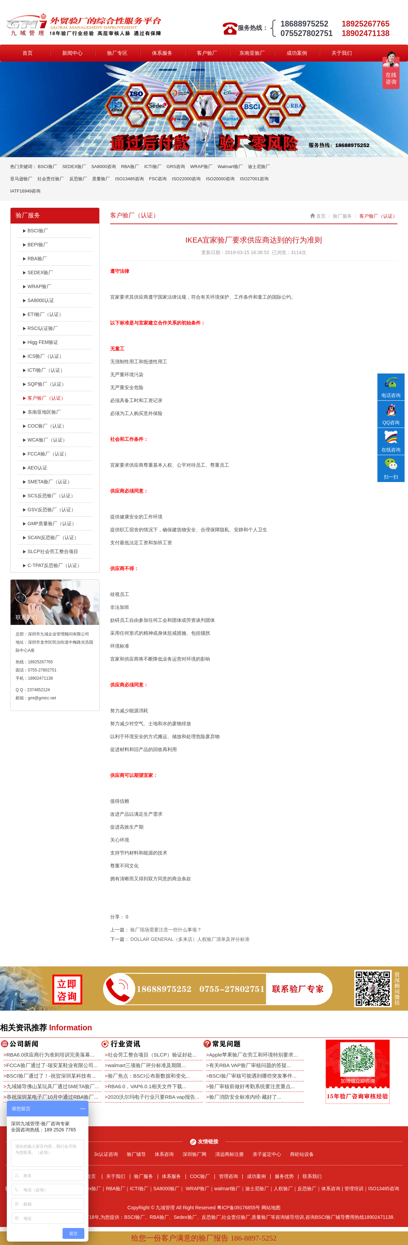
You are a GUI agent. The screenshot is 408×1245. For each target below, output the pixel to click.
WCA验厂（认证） (44, 440)
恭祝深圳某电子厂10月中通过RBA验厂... (52, 1097)
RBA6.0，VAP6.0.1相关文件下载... (147, 1086)
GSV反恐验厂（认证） (49, 509)
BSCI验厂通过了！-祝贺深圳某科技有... (51, 1076)
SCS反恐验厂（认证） (48, 495)
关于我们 (342, 53)
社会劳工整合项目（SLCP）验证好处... (152, 1055)
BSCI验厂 (47, 166)
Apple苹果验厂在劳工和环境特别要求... (253, 1055)
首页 (27, 53)
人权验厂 (283, 1188)
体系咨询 (164, 1154)
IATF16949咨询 (25, 191)
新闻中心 (72, 53)
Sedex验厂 (89, 1188)
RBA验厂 (130, 166)
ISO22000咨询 (186, 178)
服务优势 (284, 1176)
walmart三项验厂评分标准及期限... (147, 1065)
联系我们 (312, 1176)
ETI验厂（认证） (43, 314)
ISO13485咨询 (129, 178)
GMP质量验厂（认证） (49, 523)
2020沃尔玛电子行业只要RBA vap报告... (153, 1097)
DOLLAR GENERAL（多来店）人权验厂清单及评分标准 (190, 939)
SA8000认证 (38, 300)
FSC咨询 (158, 178)
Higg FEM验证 (40, 342)
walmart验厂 (227, 1188)
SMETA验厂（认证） (47, 481)
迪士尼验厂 (259, 166)
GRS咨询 (176, 166)
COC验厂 (200, 1176)
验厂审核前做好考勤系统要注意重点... (252, 1086)
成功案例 (297, 53)
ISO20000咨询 (220, 178)
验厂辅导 (136, 1154)
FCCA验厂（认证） (45, 453)
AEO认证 (34, 467)
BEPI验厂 (35, 244)
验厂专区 (117, 53)
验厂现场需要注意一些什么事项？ (166, 929)
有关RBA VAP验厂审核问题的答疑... (250, 1065)
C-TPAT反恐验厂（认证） (52, 565)
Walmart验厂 (230, 166)
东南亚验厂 (252, 53)
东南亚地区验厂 (41, 412)
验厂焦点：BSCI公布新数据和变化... (149, 1076)
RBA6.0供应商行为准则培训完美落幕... (50, 1055)
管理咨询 (228, 1176)
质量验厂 (101, 178)
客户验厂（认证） (44, 398)
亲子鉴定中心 (267, 1154)
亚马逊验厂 (21, 178)
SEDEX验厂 (74, 166)
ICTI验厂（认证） (43, 370)
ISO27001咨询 (254, 178)
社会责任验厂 (50, 178)
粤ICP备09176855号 (238, 1207)
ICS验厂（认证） (43, 356)
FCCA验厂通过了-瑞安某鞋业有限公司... (52, 1065)
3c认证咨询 (106, 1154)
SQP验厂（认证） (44, 384)
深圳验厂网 (194, 1154)
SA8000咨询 (103, 166)
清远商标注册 (229, 1154)
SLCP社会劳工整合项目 (50, 551)
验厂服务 (342, 216)
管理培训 (353, 1188)
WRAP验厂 (201, 166)
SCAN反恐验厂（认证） (50, 537)
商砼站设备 (302, 1154)
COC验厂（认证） (44, 426)
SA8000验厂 (166, 1188)
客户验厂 (207, 53)
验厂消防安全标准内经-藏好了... (245, 1097)
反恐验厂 (78, 178)
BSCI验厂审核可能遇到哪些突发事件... (253, 1076)
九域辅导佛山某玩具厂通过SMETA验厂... (52, 1086)
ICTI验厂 (153, 166)
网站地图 (270, 1207)
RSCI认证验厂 (40, 328)
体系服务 (162, 53)
